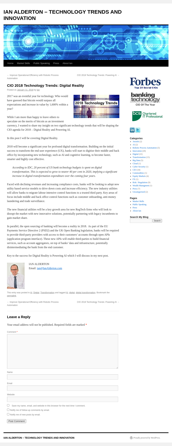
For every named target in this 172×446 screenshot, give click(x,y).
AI (31, 292)
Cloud (135, 163)
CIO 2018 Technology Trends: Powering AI (98, 75)
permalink (11, 296)
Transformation (47, 292)
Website (11, 394)
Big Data (136, 160)
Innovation (137, 151)
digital (72, 292)
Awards (136, 141)
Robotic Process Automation (145, 148)
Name (10, 372)
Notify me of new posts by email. (25, 414)
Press (56, 63)
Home (10, 63)
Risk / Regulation (140, 182)
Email (9, 383)
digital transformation (85, 292)
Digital (36, 292)
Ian (38, 90)
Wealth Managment (141, 185)
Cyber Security (139, 166)
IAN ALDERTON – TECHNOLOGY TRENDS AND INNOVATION (39, 437)
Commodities (138, 173)
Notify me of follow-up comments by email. (29, 410)
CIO (134, 170)
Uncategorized (139, 192)
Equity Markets (139, 176)
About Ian (67, 63)
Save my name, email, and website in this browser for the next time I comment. (48, 406)
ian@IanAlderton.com (49, 268)
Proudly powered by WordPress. (146, 438)
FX (134, 179)
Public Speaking (41, 63)
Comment (12, 332)
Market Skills (23, 63)
